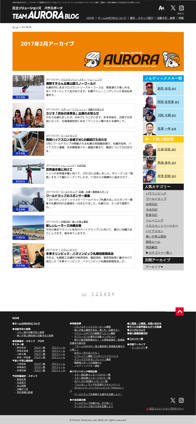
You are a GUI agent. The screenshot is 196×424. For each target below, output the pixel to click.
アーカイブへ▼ (140, 347)
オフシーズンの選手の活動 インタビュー (95, 336)
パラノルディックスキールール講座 (92, 326)
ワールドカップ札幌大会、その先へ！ (93, 403)
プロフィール (58, 347)
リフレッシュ (79, 109)
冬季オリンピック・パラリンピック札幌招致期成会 (80, 254)
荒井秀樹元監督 (25, 392)
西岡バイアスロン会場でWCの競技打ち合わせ (76, 140)
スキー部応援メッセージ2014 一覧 (92, 377)
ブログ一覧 (39, 347)
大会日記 (81, 165)
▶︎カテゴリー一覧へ (159, 252)
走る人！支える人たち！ (86, 352)
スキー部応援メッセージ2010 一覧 (92, 374)
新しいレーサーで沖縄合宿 (63, 226)
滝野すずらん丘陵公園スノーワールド (71, 83)
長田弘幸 (21, 379)
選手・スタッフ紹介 (141, 18)
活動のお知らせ (96, 109)
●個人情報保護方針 (137, 333)
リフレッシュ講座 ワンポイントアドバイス (96, 356)
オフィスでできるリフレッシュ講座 (92, 359)
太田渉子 (21, 382)
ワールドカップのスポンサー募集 (68, 196)
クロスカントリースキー (73, 79)
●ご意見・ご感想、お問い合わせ (144, 323)
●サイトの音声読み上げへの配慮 (144, 326)
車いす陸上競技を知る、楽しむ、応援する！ (97, 329)
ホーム (15, 27)
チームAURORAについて (112, 18)
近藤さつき (22, 389)
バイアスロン (154, 231)
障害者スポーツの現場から (88, 362)
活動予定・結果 (166, 18)
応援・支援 (84, 191)
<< (84, 294)
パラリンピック (69, 249)
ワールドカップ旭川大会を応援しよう (93, 406)
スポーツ (65, 109)
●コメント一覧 (135, 338)
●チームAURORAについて (26, 323)
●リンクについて (136, 329)
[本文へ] (180, 13)
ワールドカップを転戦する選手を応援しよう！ (98, 394)
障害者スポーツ (101, 191)
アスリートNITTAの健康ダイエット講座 (94, 333)
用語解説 (151, 247)
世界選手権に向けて (59, 169)
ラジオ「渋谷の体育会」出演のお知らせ (72, 113)
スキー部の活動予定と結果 (30, 332)
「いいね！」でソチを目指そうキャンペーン (97, 384)
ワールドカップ (69, 135)
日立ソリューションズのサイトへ (165, 408)
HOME (90, 18)
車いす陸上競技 (80, 221)
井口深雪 (21, 385)
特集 (181, 18)
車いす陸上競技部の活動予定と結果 (35, 335)
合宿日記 (65, 221)
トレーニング (95, 79)
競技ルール (153, 242)
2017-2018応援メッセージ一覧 (91, 381)
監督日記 (151, 215)
